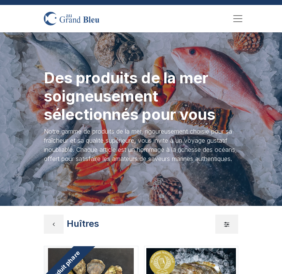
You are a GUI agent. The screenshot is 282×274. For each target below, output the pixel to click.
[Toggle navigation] (238, 18)
